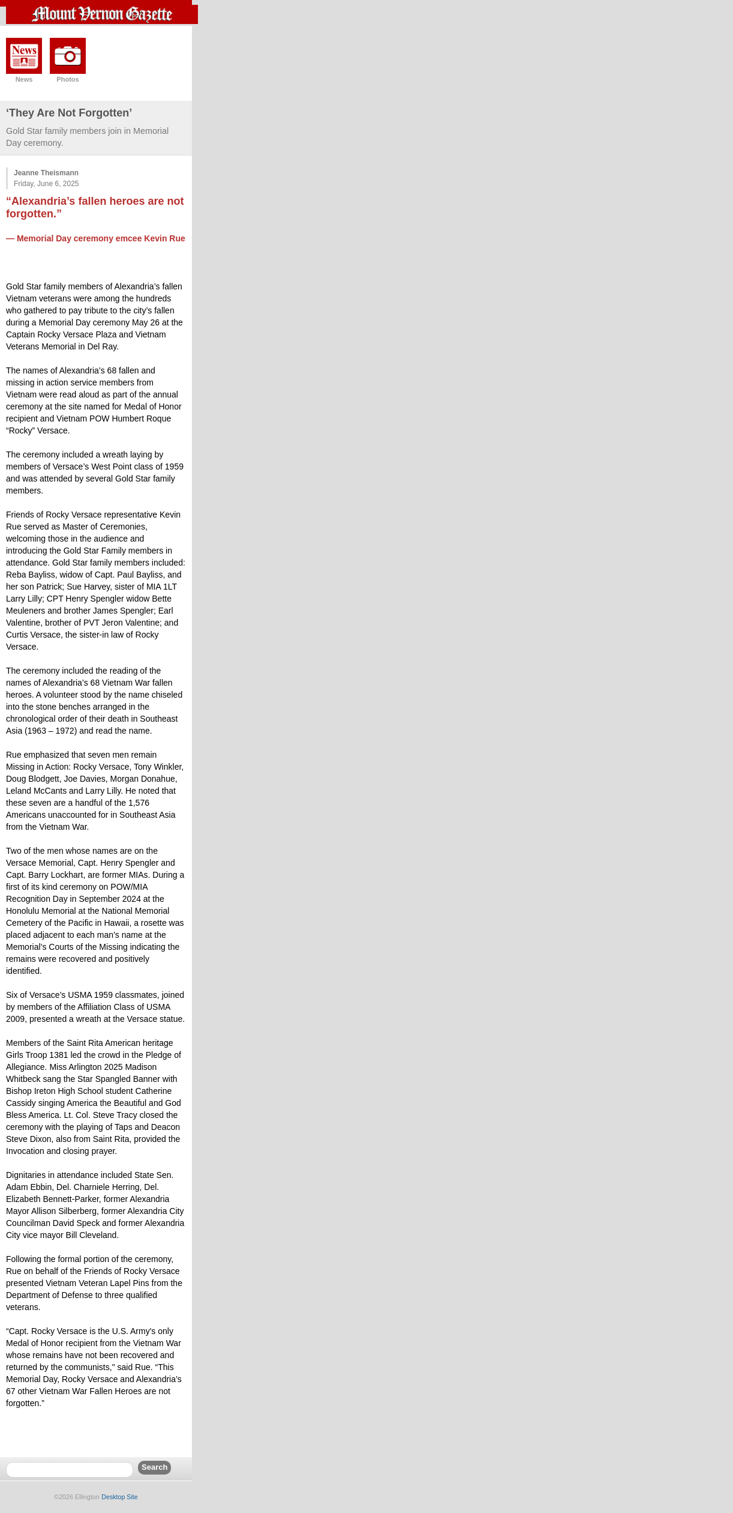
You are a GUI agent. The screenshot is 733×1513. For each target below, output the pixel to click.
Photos (67, 79)
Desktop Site (119, 1496)
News (24, 79)
